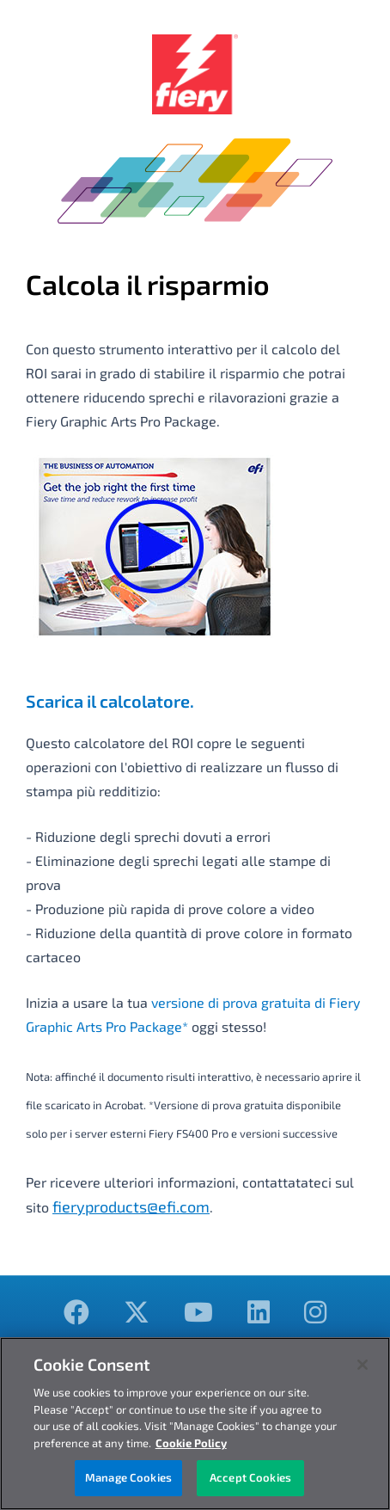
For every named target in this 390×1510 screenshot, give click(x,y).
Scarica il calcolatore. (110, 701)
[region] (195, 1423)
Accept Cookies (250, 1477)
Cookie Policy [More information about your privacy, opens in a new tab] (191, 1443)
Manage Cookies (128, 1477)
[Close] (362, 1365)
